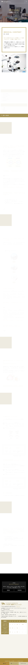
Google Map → (18, 606)
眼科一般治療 (5, 115)
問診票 (4, 663)
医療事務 (20, 590)
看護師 (8, 590)
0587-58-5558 (23, 663)
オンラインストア (14, 663)
